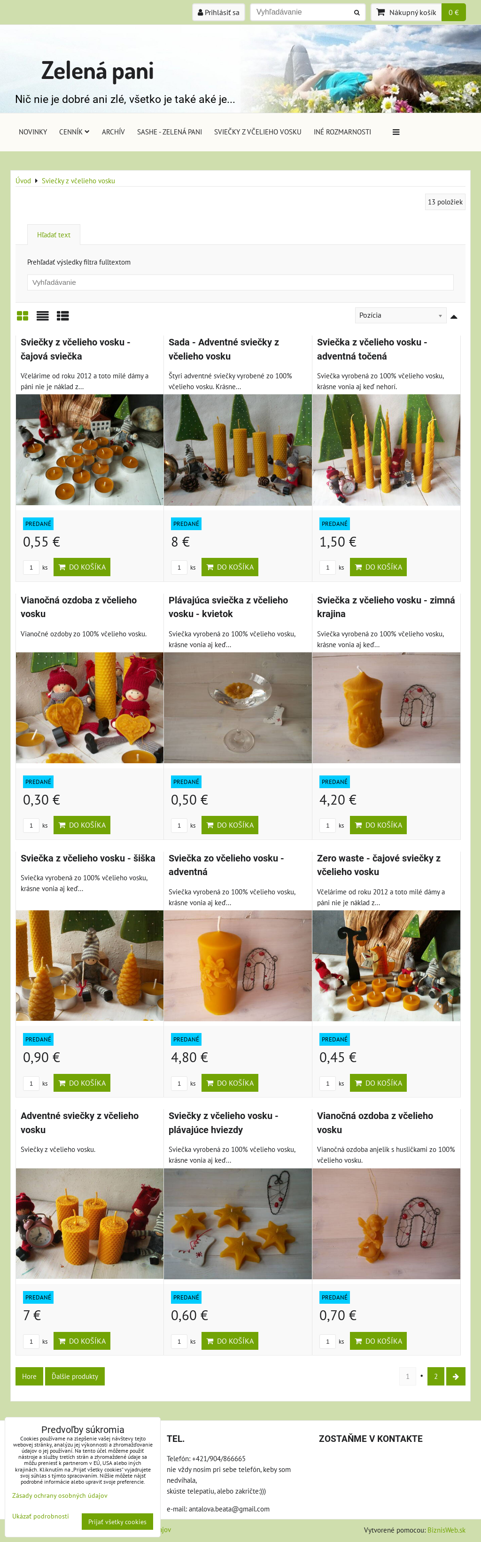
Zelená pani (97, 69)
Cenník (74, 131)
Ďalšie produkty (75, 1376)
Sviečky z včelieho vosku (258, 131)
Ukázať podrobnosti (40, 1516)
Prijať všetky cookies (117, 1521)
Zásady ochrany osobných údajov (60, 1495)
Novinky (33, 131)
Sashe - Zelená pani (169, 131)
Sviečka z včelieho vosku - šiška (88, 858)
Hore (29, 1376)
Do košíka (82, 566)
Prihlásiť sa (219, 12)
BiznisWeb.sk (446, 1529)
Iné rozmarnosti (342, 131)
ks (35, 567)
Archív (113, 131)
